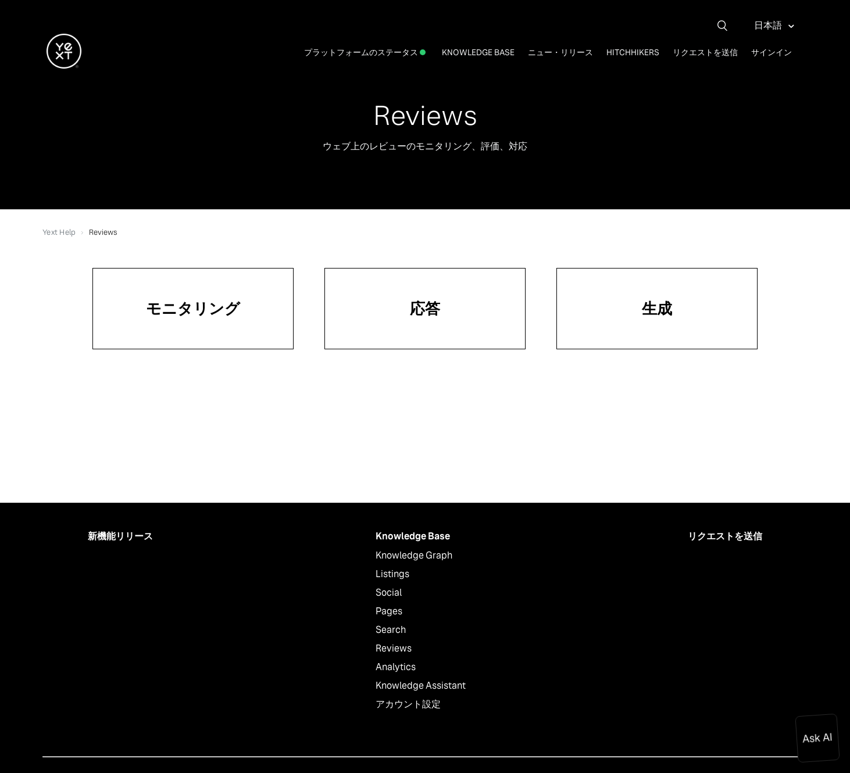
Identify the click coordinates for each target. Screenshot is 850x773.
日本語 (769, 25)
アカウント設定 (408, 704)
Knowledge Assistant (421, 685)
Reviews (394, 648)
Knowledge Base (478, 52)
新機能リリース (120, 536)
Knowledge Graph (414, 555)
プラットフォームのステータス (365, 52)
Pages (389, 611)
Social (389, 592)
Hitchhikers (632, 52)
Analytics (396, 667)
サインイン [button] (771, 52)
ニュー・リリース (560, 52)
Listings (392, 574)
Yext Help (59, 232)
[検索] (727, 25)
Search (391, 630)
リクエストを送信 (705, 52)
